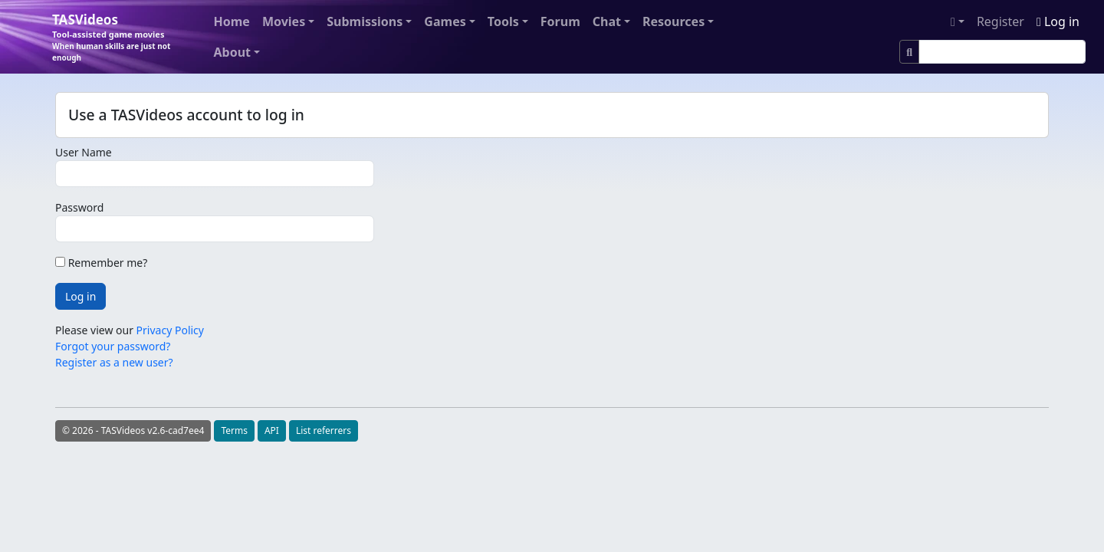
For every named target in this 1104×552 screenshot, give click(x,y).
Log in (1058, 21)
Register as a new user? (114, 362)
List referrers (323, 430)
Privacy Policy (170, 330)
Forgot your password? (112, 346)
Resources (673, 21)
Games (444, 21)
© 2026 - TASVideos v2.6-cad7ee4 (133, 430)
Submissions (364, 21)
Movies (283, 21)
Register (1000, 21)
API (271, 430)
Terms (234, 430)
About (232, 52)
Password (79, 207)
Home (232, 21)
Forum (560, 21)
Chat (607, 21)
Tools (503, 21)
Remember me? (101, 262)
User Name (83, 152)
